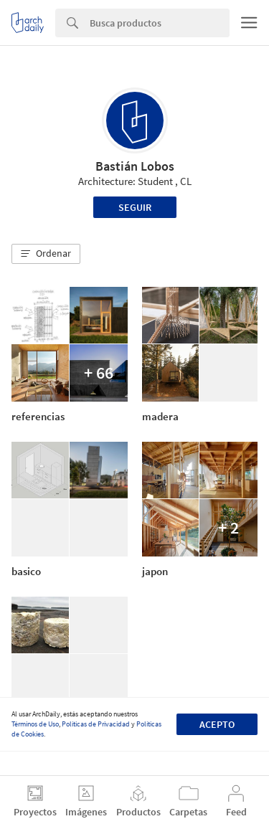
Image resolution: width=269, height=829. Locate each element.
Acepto (217, 724)
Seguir (134, 207)
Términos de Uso (35, 724)
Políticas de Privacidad (96, 724)
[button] (45, 254)
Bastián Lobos (134, 166)
